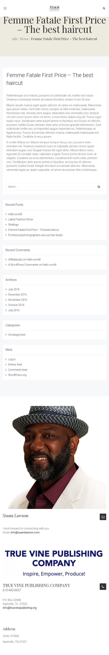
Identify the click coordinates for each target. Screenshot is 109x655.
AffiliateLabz (15, 259)
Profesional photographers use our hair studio (35, 235)
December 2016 (17, 294)
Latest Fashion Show (20, 219)
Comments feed (17, 369)
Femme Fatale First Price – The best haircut (33, 229)
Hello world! (15, 214)
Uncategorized (16, 334)
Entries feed (15, 364)
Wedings (13, 224)
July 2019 (13, 289)
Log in (11, 359)
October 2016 (16, 305)
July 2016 (13, 310)
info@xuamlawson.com (25, 532)
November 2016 (17, 299)
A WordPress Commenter (23, 264)
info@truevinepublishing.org (20, 607)
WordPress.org (17, 374)
